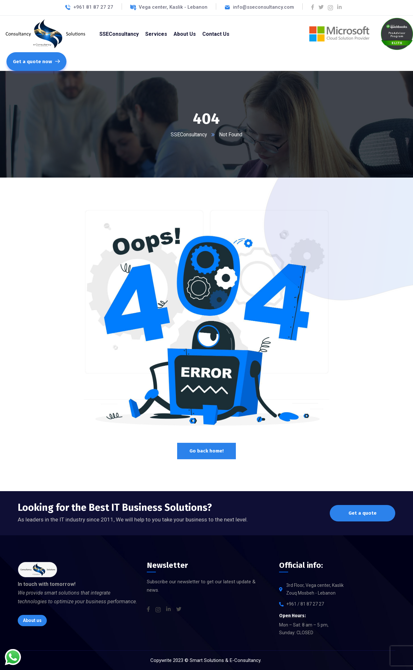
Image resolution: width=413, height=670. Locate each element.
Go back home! (206, 451)
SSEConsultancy (188, 134)
